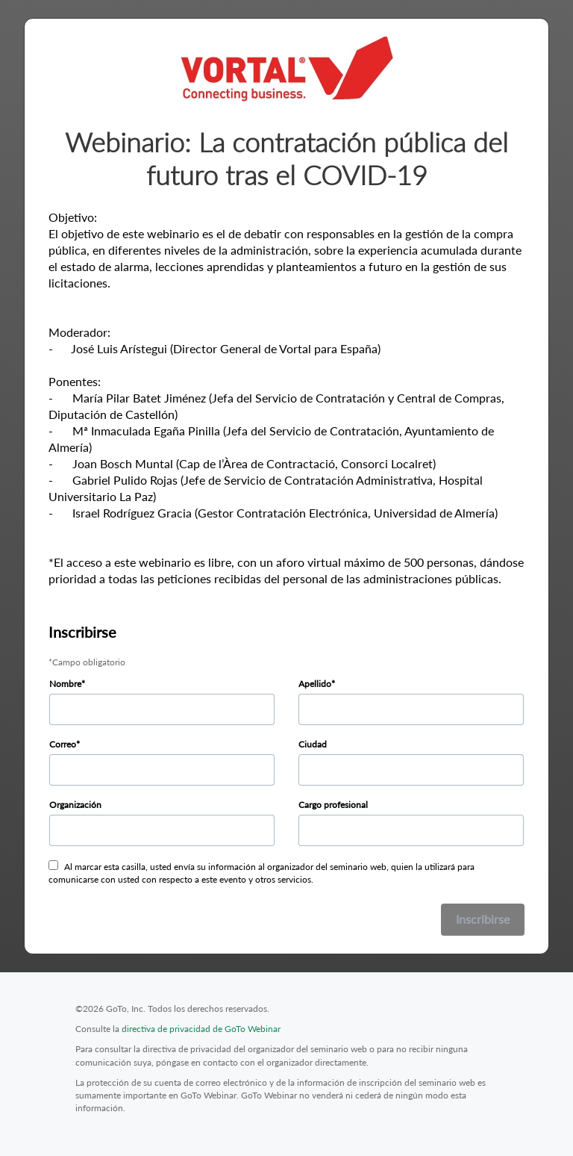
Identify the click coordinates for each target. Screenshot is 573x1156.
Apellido (314, 683)
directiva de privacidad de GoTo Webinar (201, 1028)
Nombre (65, 683)
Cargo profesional (333, 804)
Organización (75, 804)
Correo (62, 744)
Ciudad (312, 744)
